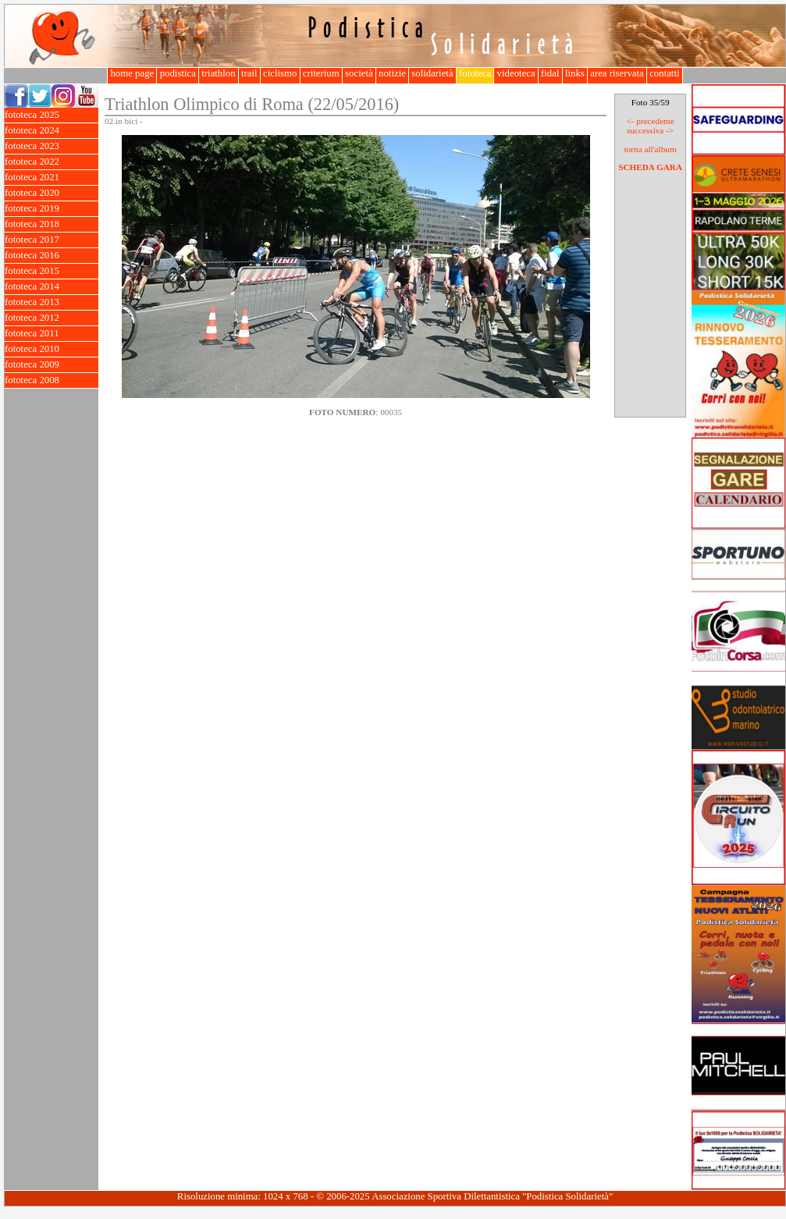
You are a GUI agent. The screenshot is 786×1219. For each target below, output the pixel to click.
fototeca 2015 (51, 271)
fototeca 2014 (51, 286)
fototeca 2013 (51, 302)
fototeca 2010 (51, 349)
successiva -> (650, 130)
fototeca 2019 (51, 208)
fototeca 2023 (51, 146)
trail (249, 73)
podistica (177, 73)
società (359, 73)
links (575, 73)
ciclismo (280, 73)
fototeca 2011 (51, 333)
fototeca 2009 (51, 364)
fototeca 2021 (51, 177)
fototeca (475, 73)
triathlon (218, 73)
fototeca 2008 (51, 380)
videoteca (515, 73)
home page (132, 73)
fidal (550, 73)
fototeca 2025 (51, 115)
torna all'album (650, 149)
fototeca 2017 (51, 240)
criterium (321, 73)
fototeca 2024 (51, 130)
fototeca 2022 (51, 162)
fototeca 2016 (51, 255)
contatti (664, 73)
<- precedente (650, 121)
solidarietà (432, 73)
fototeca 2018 (51, 224)
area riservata (617, 73)
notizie (392, 73)
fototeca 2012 (51, 318)
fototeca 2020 (51, 193)
